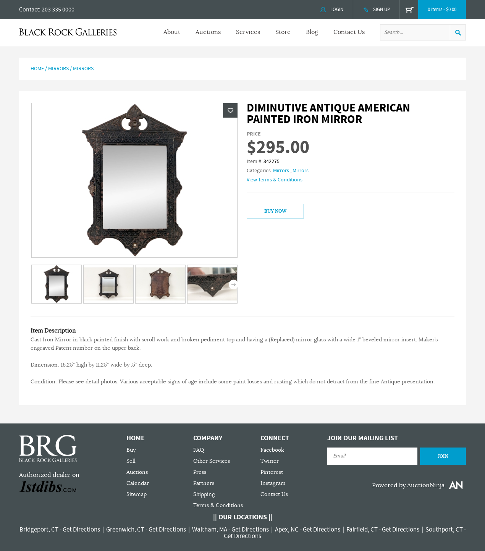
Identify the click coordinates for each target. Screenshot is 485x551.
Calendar (137, 483)
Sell (131, 461)
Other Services (211, 461)
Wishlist (230, 110)
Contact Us (349, 32)
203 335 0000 (58, 9)
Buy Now (275, 211)
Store (283, 32)
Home (37, 68)
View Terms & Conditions (274, 179)
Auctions (208, 32)
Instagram (273, 483)
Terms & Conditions (218, 505)
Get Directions (81, 529)
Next (233, 284)
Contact (29, 9)
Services (248, 32)
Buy (131, 450)
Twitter (269, 461)
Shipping (204, 494)
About (171, 32)
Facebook (272, 450)
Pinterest (271, 472)
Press (199, 472)
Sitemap (136, 494)
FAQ (198, 450)
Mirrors (58, 68)
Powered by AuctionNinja (408, 485)
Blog (312, 32)
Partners (203, 483)
